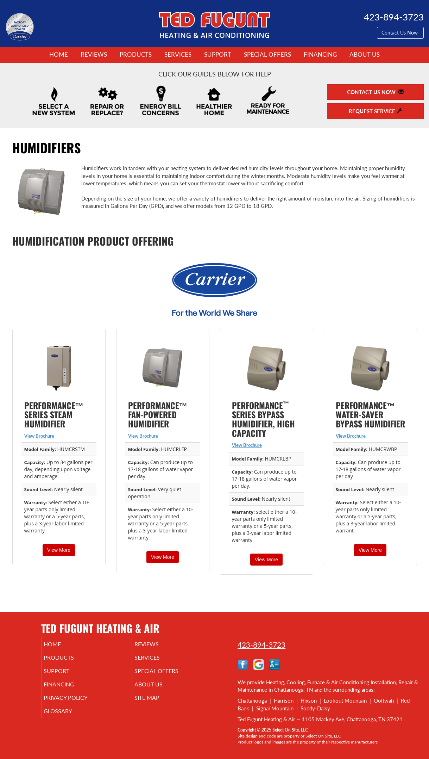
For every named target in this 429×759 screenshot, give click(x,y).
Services (177, 54)
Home (58, 54)
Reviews (94, 54)
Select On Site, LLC (290, 730)
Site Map (157, 704)
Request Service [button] (375, 111)
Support (217, 54)
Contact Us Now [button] (400, 33)
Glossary (67, 719)
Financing (320, 54)
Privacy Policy (76, 704)
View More (58, 550)
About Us (364, 54)
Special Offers (267, 54)
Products (136, 54)
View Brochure (39, 436)
